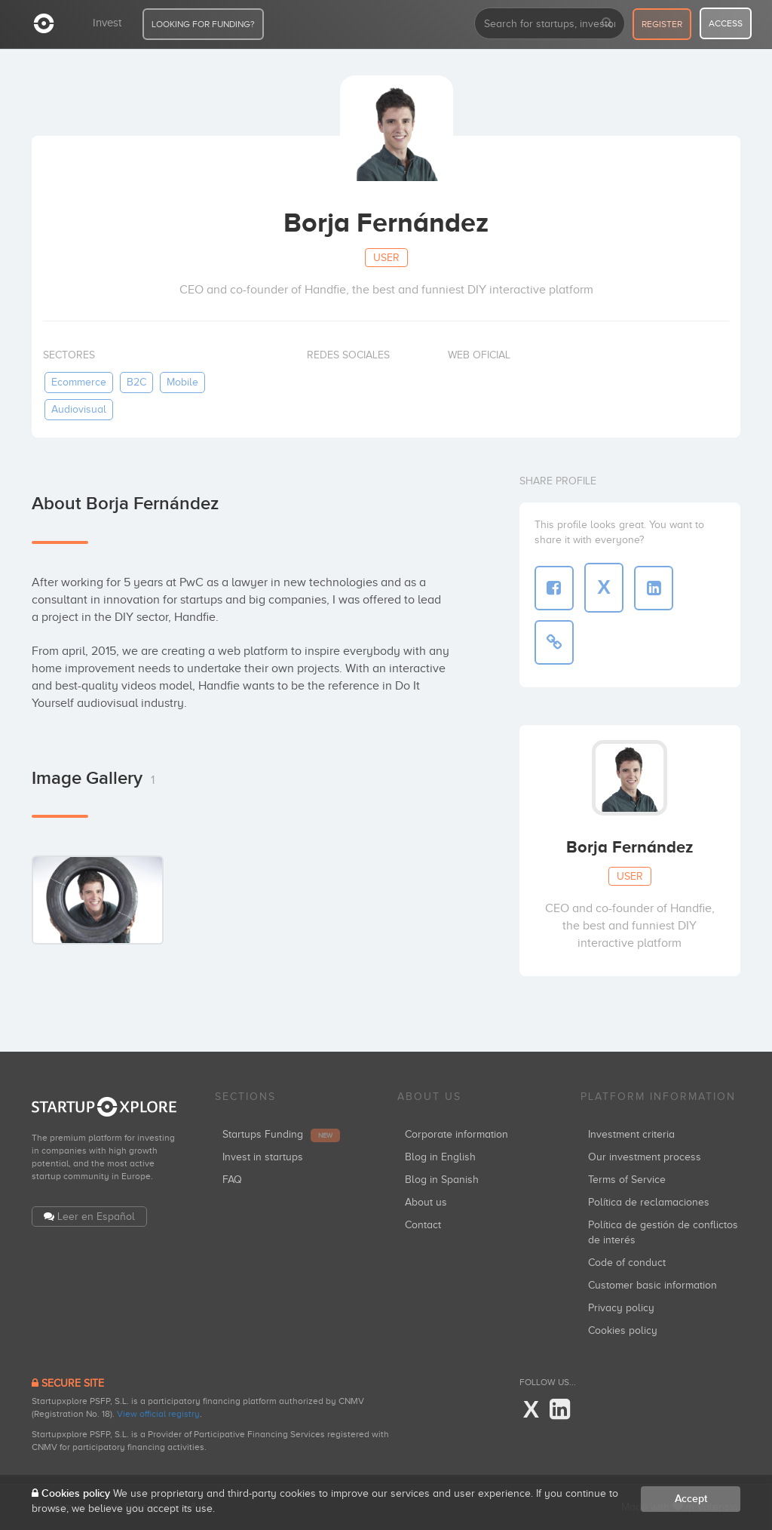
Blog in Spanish (442, 1179)
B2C (136, 382)
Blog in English (440, 1157)
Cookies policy (622, 1330)
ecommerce (78, 382)
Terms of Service (627, 1179)
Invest (107, 23)
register (662, 24)
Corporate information (456, 1134)
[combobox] (549, 23)
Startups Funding (281, 1134)
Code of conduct (627, 1262)
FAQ (232, 1179)
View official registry (158, 1414)
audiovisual (78, 409)
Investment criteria (631, 1134)
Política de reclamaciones (648, 1202)
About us (426, 1202)
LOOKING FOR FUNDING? (203, 24)
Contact (423, 1224)
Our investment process (644, 1157)
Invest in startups (262, 1157)
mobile (182, 382)
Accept (691, 1498)
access (726, 23)
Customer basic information (652, 1285)
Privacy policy (621, 1307)
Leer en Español (96, 1216)
